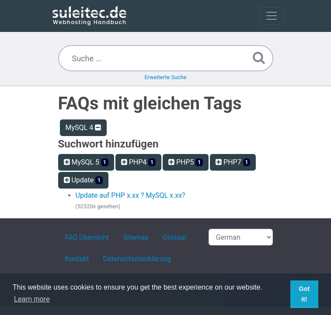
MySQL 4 (83, 127)
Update (83, 180)
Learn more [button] (32, 299)
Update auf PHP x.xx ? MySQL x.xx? (130, 195)
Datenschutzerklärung (137, 259)
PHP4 (138, 162)
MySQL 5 (86, 162)
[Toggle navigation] (271, 15)
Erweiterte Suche (165, 77)
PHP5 (185, 162)
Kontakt (77, 259)
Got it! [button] (304, 294)
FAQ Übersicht (87, 237)
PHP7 (233, 162)
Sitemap (136, 237)
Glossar (175, 237)
